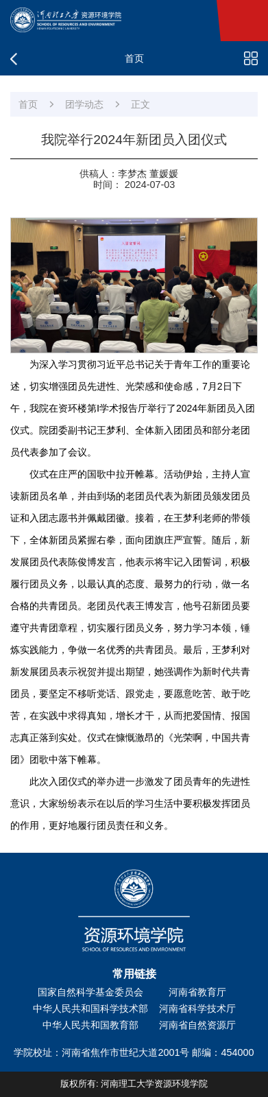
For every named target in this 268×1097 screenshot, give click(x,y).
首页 (28, 104)
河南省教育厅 (197, 992)
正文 (140, 104)
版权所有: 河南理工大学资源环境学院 (134, 1083)
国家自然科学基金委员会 (90, 992)
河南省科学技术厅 (197, 1008)
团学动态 (84, 104)
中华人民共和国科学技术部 (90, 1008)
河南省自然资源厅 (197, 1024)
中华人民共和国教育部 (90, 1024)
